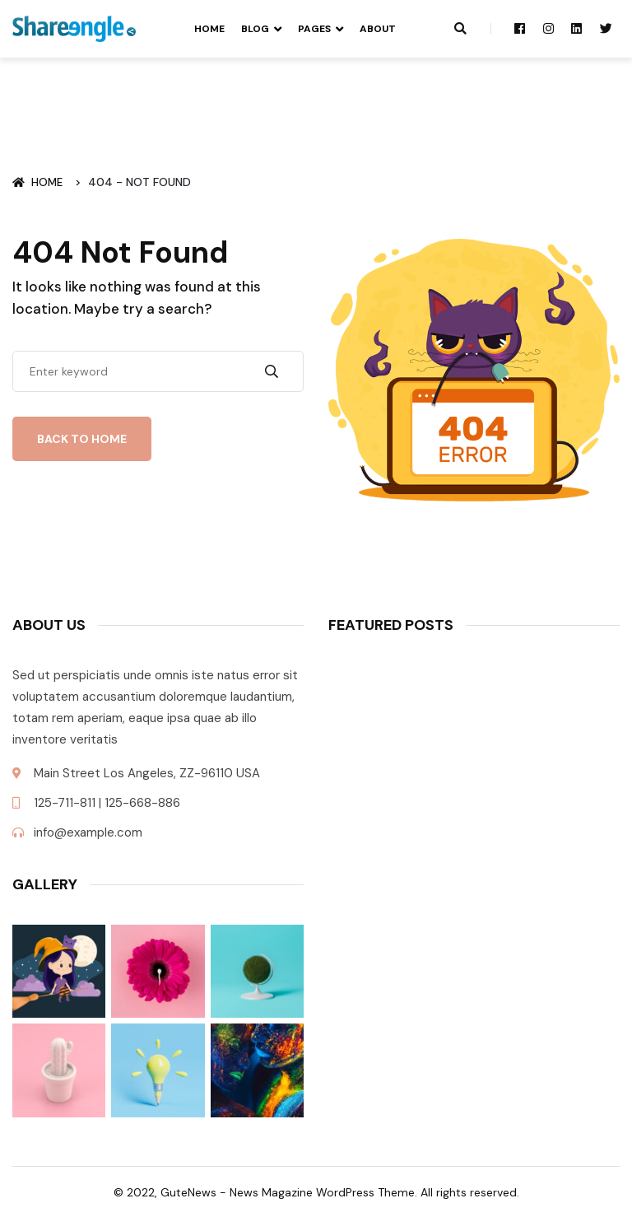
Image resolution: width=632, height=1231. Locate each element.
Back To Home (82, 438)
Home (209, 28)
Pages (314, 28)
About (378, 28)
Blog (255, 28)
